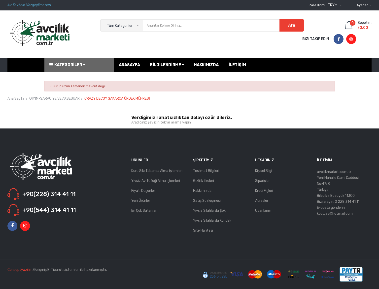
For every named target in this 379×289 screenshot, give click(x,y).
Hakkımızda (202, 191)
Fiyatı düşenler (143, 191)
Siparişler (262, 181)
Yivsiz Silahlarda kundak (212, 220)
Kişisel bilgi (263, 171)
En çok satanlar (144, 210)
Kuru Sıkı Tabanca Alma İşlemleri (156, 171)
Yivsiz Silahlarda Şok (209, 210)
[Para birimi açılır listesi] (334, 5)
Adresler (261, 201)
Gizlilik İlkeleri (203, 181)
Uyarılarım (263, 210)
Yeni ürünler (140, 201)
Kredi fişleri (264, 191)
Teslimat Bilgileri (206, 171)
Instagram (351, 39)
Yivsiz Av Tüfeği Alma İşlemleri (155, 181)
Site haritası (203, 230)
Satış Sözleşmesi (207, 201)
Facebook (339, 39)
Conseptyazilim (20, 270)
